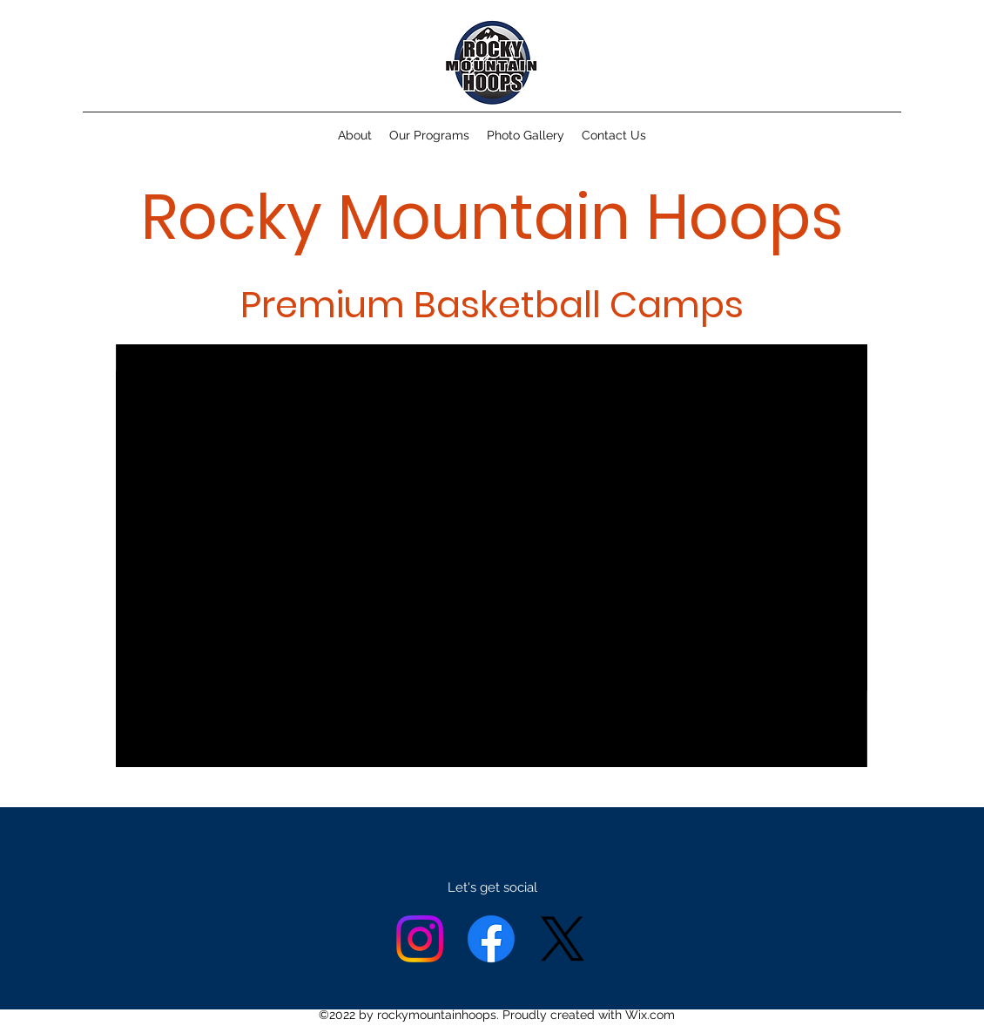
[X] (562, 938)
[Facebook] (491, 938)
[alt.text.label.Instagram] (419, 938)
